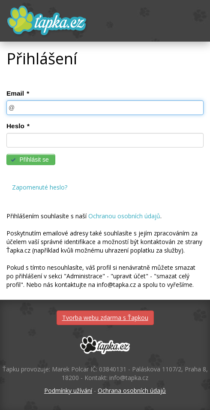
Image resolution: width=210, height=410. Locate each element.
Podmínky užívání (68, 390)
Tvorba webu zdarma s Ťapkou (105, 318)
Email (17, 93)
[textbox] (105, 107)
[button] (30, 159)
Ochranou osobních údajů (124, 216)
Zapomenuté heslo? (39, 187)
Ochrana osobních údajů (132, 390)
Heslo (18, 126)
